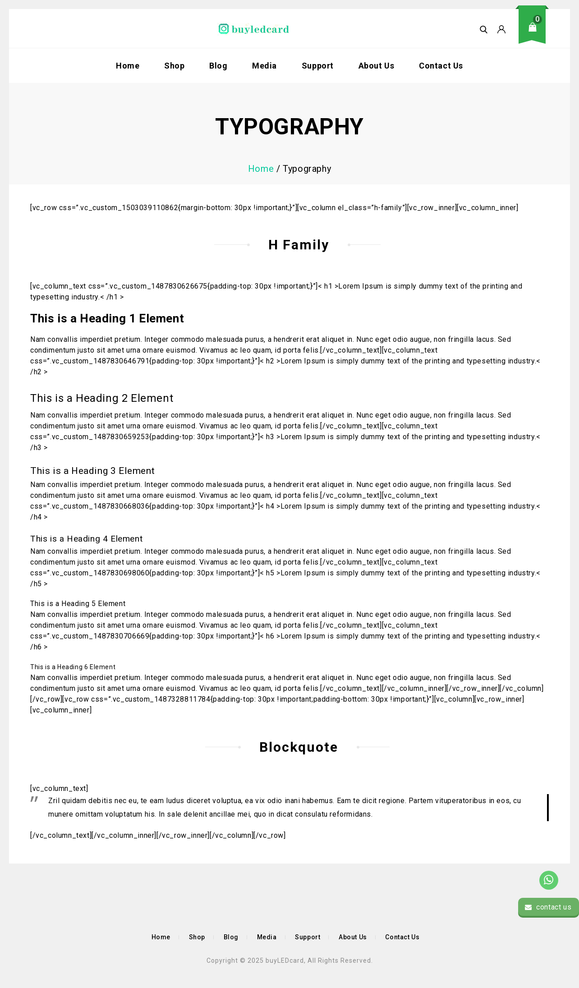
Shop (174, 65)
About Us (376, 65)
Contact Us (441, 65)
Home (127, 65)
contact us (548, 907)
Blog (218, 65)
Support (318, 65)
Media (264, 65)
